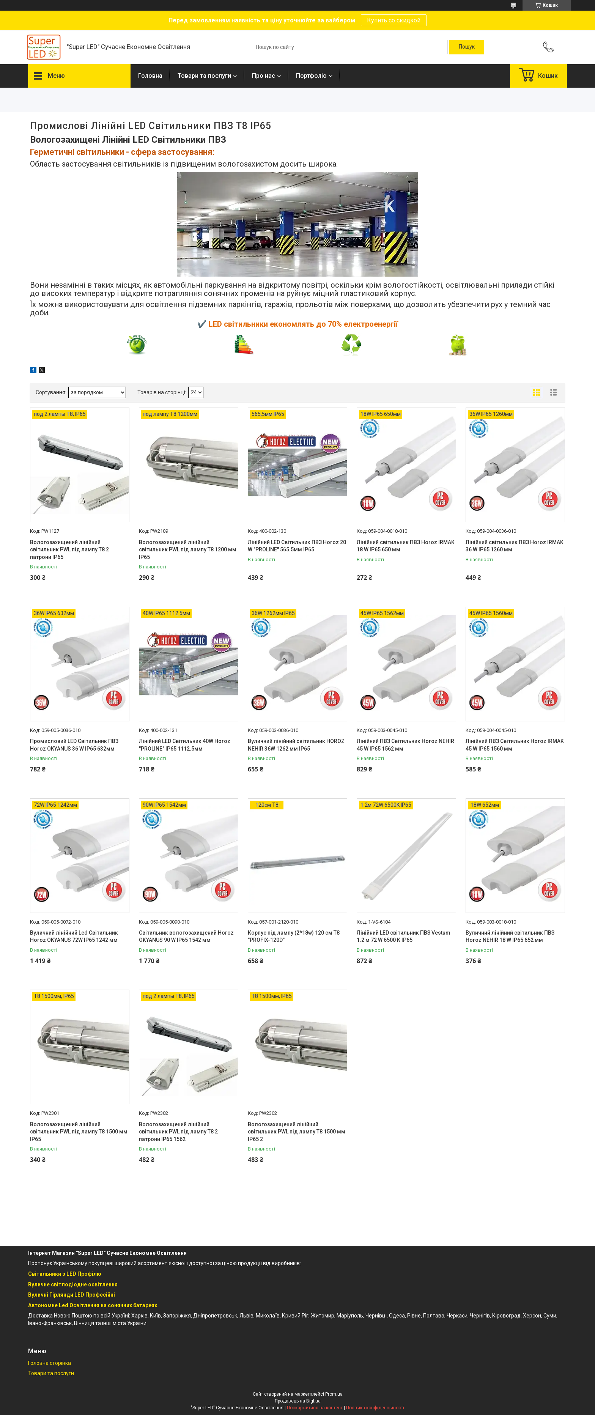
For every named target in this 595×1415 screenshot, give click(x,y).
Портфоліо (311, 75)
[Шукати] (466, 47)
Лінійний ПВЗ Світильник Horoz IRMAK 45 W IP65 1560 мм (515, 745)
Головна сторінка (49, 1363)
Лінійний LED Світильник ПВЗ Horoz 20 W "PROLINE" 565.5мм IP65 (297, 546)
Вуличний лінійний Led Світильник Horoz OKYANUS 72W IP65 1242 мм (74, 936)
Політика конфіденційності (375, 1407)
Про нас (263, 75)
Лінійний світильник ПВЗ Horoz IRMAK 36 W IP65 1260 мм (515, 546)
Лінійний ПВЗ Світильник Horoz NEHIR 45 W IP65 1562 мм (405, 745)
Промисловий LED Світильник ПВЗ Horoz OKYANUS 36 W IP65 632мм (74, 745)
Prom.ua (334, 1394)
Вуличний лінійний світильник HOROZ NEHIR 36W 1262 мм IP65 (296, 745)
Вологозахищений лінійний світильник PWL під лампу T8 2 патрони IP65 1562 (178, 1131)
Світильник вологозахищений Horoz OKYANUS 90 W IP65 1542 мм (186, 936)
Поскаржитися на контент (315, 1407)
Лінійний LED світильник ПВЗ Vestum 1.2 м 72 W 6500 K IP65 (403, 936)
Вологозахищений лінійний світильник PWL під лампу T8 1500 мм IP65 (79, 1131)
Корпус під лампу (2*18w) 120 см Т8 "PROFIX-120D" (294, 936)
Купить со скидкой (393, 20)
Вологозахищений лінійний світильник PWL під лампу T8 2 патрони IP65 (69, 549)
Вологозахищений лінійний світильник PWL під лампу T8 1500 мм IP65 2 (296, 1131)
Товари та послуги (204, 75)
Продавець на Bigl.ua (298, 1401)
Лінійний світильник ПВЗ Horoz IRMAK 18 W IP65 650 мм (406, 546)
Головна (150, 75)
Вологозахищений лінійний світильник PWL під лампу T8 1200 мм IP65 (187, 549)
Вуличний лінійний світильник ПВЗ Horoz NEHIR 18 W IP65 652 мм (510, 936)
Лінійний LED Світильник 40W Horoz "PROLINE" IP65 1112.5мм (184, 745)
